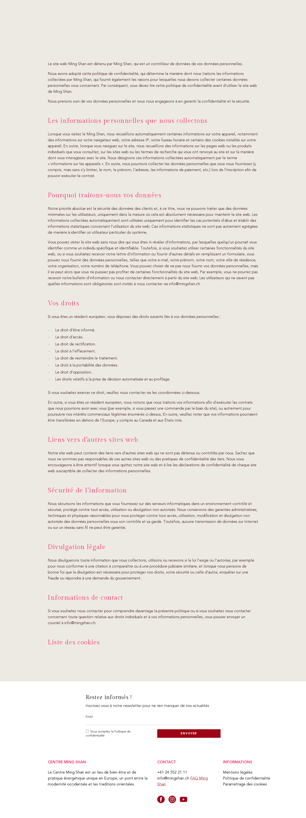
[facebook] (161, 799)
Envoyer (189, 733)
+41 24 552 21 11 (172, 772)
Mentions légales (237, 772)
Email (89, 716)
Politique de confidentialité (246, 778)
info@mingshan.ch (173, 778)
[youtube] (183, 799)
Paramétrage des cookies (245, 784)
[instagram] (172, 799)
